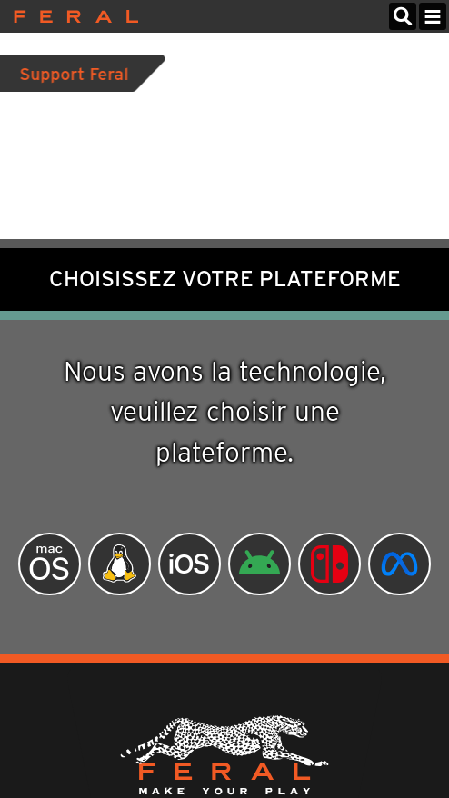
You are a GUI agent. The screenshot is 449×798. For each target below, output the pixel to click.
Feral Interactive (71, 16)
